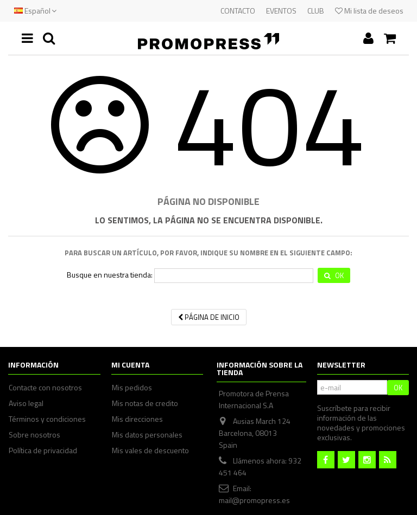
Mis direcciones (137, 419)
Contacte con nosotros (45, 387)
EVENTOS (281, 10)
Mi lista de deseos (369, 10)
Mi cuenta (130, 364)
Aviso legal (26, 403)
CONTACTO (237, 10)
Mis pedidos (132, 387)
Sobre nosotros (34, 435)
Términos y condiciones (47, 419)
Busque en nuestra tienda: (110, 275)
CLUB (315, 10)
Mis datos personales (147, 435)
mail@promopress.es (254, 500)
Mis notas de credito (145, 403)
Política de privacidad (43, 450)
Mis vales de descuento (150, 450)
